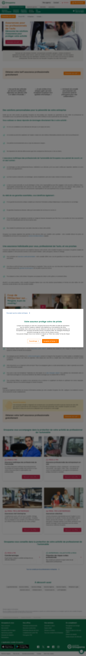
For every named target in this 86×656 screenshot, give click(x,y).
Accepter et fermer (50, 341)
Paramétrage (34, 341)
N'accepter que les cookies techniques (18, 313)
